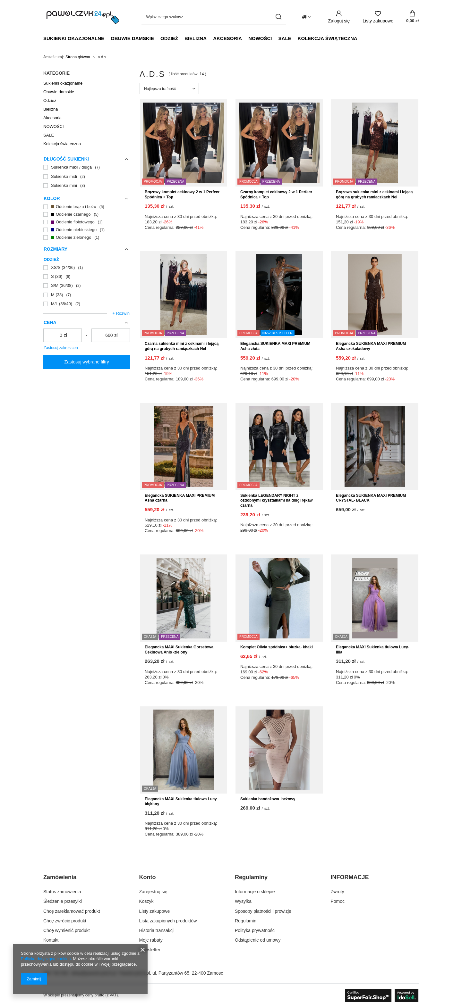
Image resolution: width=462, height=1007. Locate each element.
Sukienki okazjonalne (73, 38)
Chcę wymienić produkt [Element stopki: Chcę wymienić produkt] (66, 930)
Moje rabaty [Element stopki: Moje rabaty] (151, 940)
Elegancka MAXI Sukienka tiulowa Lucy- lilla (372, 649)
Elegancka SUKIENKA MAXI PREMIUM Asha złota (275, 346)
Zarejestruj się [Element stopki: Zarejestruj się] (153, 891)
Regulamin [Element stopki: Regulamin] (245, 920)
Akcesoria (227, 38)
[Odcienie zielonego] (86, 237)
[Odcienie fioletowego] (86, 222)
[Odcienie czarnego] (86, 214)
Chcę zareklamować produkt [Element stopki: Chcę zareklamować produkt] (71, 911)
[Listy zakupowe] (378, 17)
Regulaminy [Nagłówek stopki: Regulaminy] (251, 877)
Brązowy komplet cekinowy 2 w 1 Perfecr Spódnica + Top (182, 194)
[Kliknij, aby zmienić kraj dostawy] (306, 17)
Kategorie (56, 73)
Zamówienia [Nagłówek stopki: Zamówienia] (59, 877)
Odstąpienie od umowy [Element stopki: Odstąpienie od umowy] (257, 940)
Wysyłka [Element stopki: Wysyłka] (243, 901)
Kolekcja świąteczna (327, 38)
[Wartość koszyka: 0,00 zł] (412, 17)
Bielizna (195, 38)
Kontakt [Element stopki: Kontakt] (50, 940)
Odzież (169, 38)
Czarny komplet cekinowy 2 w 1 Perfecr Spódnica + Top (276, 194)
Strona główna (77, 57)
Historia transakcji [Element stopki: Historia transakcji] (157, 930)
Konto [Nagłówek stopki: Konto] (147, 877)
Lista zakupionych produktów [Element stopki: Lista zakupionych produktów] (168, 920)
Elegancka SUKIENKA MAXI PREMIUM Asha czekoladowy (371, 346)
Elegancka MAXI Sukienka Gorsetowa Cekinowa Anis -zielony (179, 649)
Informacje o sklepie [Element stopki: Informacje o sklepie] (255, 891)
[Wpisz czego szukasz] (213, 17)
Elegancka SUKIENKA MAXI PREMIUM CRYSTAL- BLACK (371, 498)
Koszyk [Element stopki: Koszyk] (146, 901)
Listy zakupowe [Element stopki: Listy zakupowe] (154, 911)
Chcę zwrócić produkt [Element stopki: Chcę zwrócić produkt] (64, 920)
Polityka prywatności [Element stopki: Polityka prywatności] (255, 930)
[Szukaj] (278, 17)
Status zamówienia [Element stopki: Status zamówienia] (62, 891)
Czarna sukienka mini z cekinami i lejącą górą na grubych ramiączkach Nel (181, 346)
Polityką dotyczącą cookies (46, 958)
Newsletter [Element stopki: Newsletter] (149, 949)
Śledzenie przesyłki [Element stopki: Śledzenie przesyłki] (62, 901)
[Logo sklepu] (82, 17)
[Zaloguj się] (339, 17)
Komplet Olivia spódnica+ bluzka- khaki (276, 647)
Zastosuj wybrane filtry (86, 361)
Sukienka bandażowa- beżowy (267, 799)
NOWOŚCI (260, 38)
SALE (284, 38)
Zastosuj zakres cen (61, 347)
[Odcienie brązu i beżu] (86, 206)
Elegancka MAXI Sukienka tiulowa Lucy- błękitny (181, 801)
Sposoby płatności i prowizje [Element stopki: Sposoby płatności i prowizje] (263, 911)
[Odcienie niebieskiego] (86, 230)
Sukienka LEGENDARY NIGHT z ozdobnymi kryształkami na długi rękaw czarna (276, 500)
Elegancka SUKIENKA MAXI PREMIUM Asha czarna (180, 498)
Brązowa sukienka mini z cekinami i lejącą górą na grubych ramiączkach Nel (374, 194)
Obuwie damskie (132, 38)
